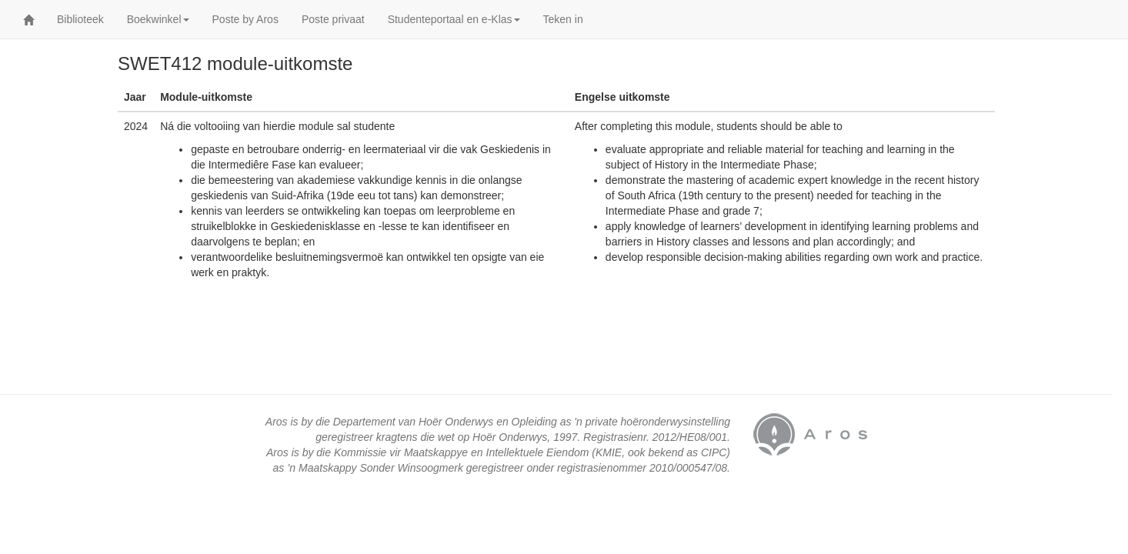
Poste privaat (333, 19)
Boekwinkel (158, 19)
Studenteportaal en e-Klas (454, 19)
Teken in (563, 19)
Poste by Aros (245, 19)
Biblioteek (80, 19)
